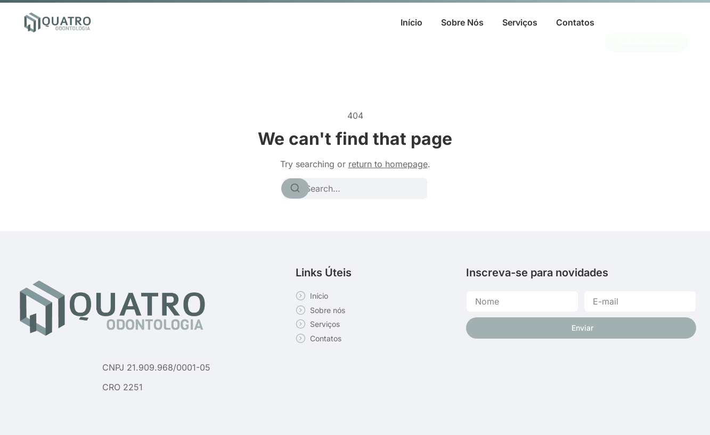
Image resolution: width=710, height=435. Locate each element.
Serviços (519, 22)
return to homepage (388, 164)
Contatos (575, 22)
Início (411, 22)
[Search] (295, 188)
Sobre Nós (462, 22)
